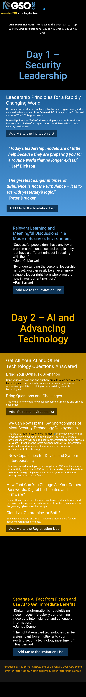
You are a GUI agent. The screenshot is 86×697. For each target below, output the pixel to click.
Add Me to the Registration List (34, 528)
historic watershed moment (39, 433)
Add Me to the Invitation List (31, 133)
